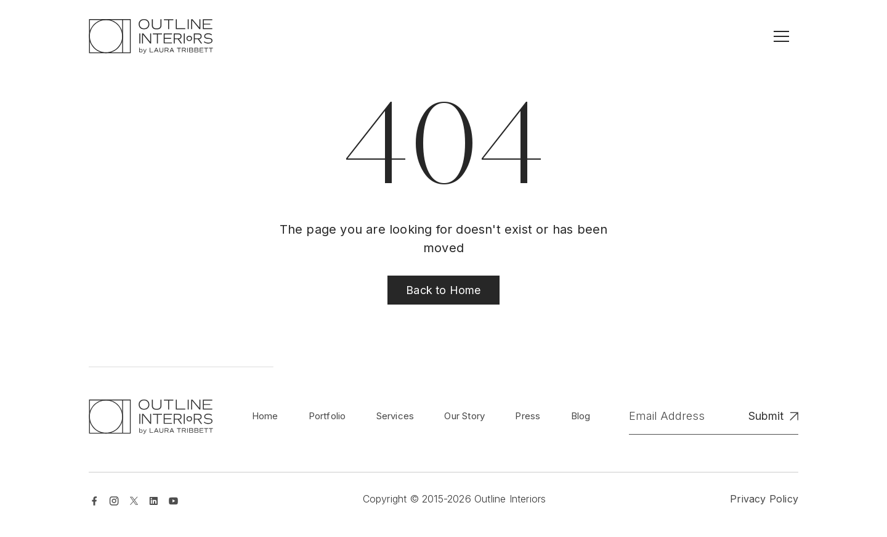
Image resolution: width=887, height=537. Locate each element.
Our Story (464, 416)
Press (527, 416)
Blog (581, 416)
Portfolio (327, 416)
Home (265, 416)
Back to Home (443, 290)
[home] (151, 36)
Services (395, 416)
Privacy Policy (764, 499)
